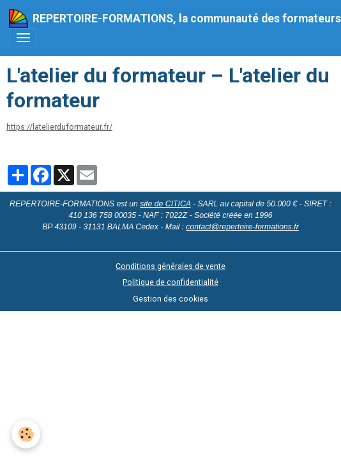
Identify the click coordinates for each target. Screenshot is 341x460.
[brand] (166, 18)
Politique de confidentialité (170, 282)
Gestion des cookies (170, 299)
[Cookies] (25, 434)
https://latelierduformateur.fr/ (59, 127)
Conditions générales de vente (170, 266)
